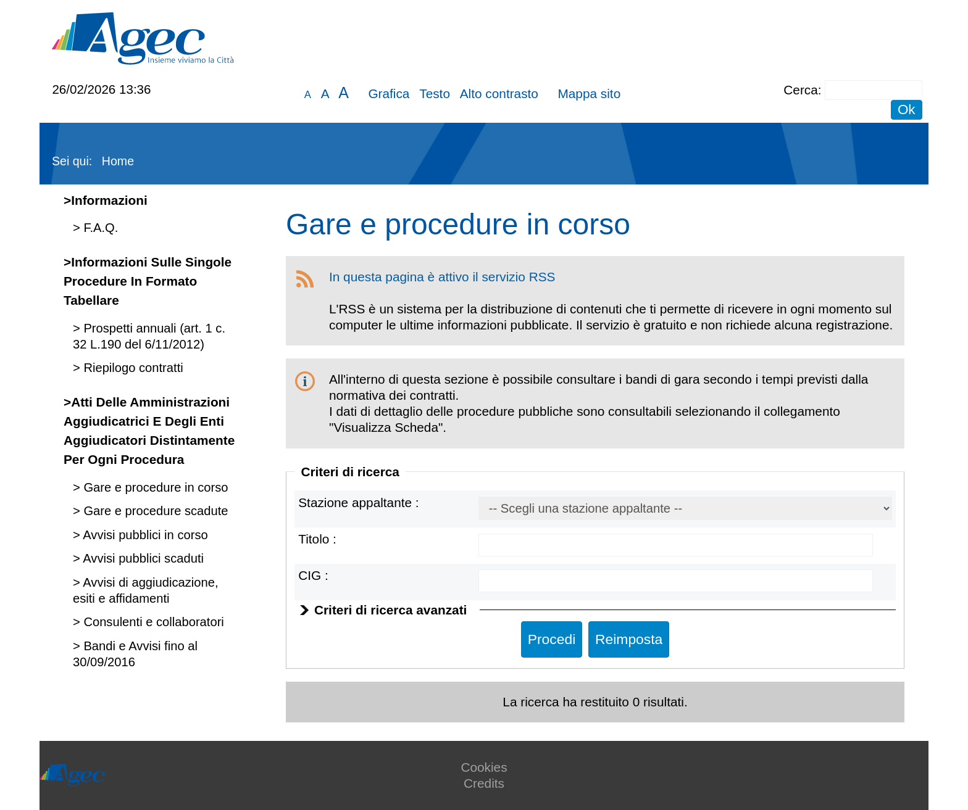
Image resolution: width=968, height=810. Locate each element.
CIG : (313, 575)
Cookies (484, 767)
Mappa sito (588, 93)
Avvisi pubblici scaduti (142, 558)
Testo (434, 93)
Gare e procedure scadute (154, 511)
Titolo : (317, 539)
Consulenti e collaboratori (152, 622)
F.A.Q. (99, 227)
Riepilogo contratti (131, 367)
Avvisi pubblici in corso (144, 535)
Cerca (800, 90)
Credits (484, 783)
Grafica (388, 93)
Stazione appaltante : (358, 502)
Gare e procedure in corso (154, 487)
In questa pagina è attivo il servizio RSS (442, 277)
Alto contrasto (499, 93)
